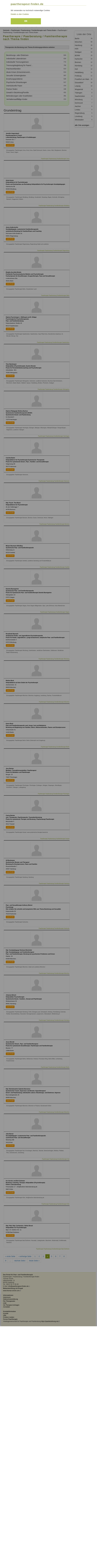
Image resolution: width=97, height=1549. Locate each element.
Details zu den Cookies (20, 14)
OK (25, 21)
